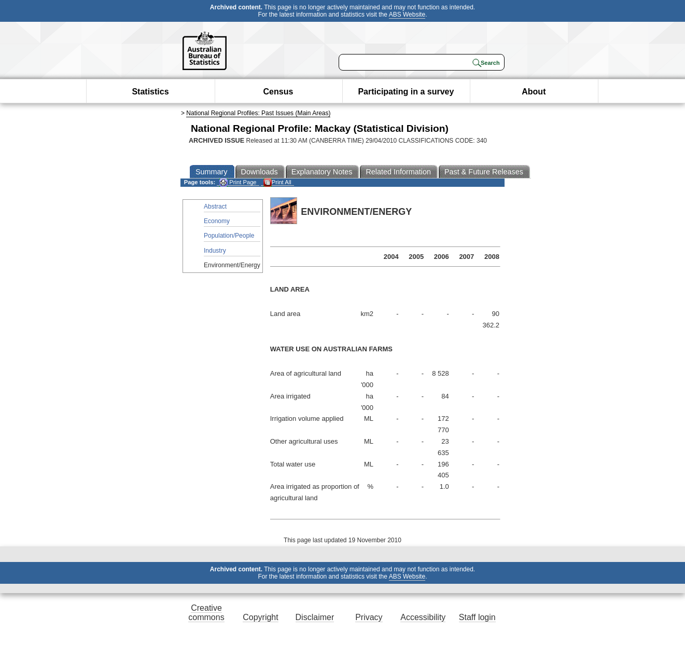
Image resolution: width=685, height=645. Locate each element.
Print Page (237, 182)
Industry (215, 250)
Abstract (215, 206)
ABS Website (407, 14)
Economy (217, 221)
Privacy (368, 617)
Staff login (477, 617)
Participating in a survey (406, 91)
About (534, 91)
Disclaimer (315, 617)
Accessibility (422, 617)
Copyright (260, 617)
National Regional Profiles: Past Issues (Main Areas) (258, 113)
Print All (277, 182)
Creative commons (206, 612)
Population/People (229, 235)
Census (278, 91)
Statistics (150, 91)
